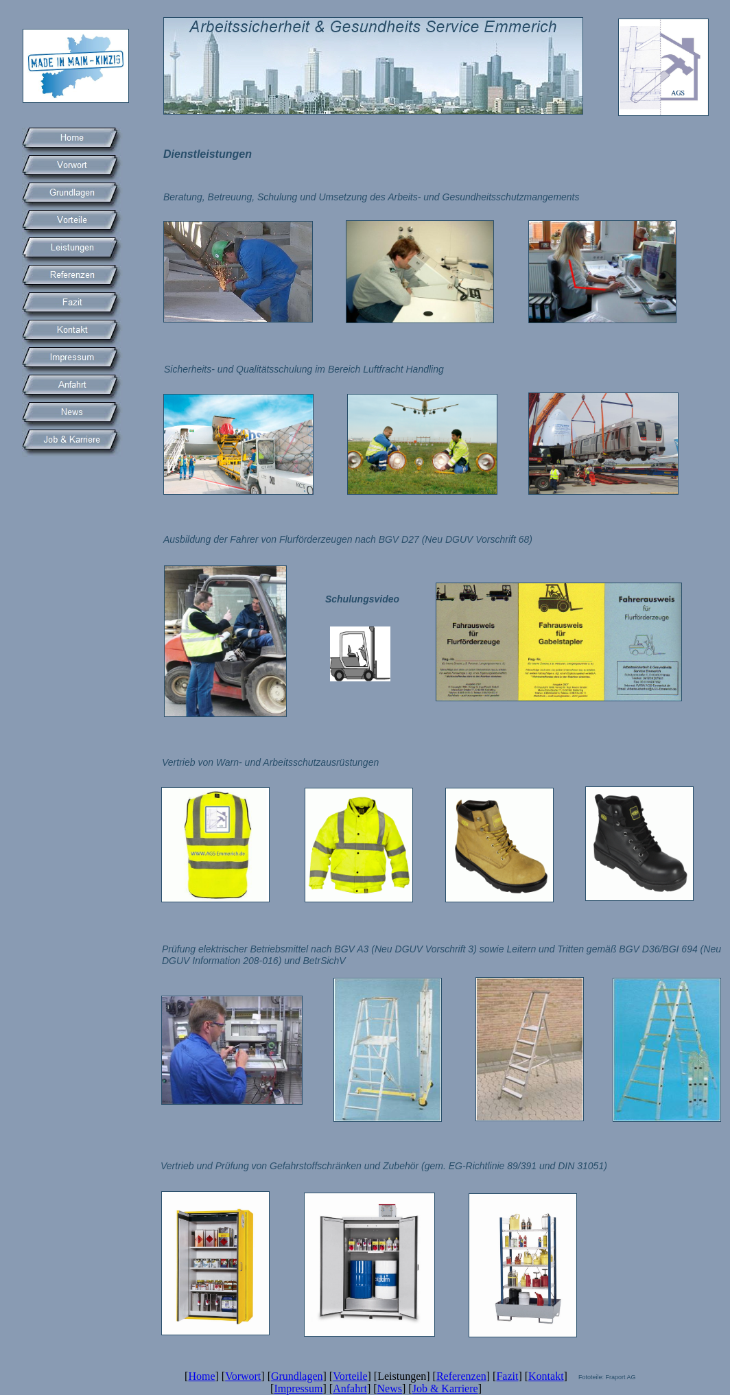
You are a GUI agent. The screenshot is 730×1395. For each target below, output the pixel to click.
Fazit (507, 1376)
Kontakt (546, 1376)
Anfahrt (350, 1388)
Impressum (298, 1388)
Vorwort (243, 1376)
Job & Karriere (445, 1388)
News (389, 1388)
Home (201, 1376)
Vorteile (350, 1376)
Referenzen (461, 1376)
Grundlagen (297, 1376)
